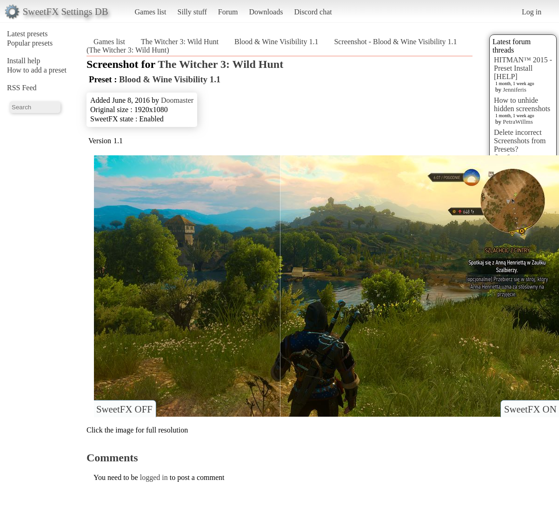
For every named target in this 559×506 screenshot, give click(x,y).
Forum (228, 12)
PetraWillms (517, 121)
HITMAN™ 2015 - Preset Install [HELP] (523, 68)
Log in (531, 12)
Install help (23, 61)
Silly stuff (192, 12)
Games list (150, 12)
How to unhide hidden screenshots (522, 104)
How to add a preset (37, 70)
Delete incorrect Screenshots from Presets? (520, 140)
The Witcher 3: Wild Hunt (180, 42)
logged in (154, 477)
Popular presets (30, 43)
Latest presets (27, 34)
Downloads (266, 12)
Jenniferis (514, 89)
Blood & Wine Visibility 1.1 (276, 42)
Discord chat (313, 12)
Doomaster (177, 100)
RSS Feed (22, 88)
